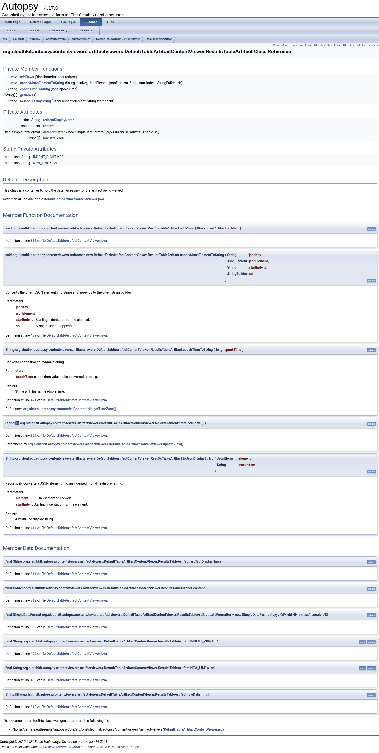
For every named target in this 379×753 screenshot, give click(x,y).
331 (33, 241)
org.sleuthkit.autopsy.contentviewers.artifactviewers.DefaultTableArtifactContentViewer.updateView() (105, 444)
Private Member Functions (288, 45)
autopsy (35, 38)
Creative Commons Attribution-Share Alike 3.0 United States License (92, 747)
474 (33, 400)
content (49, 126)
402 (33, 654)
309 (33, 627)
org (5, 38)
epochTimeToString (35, 89)
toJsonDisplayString (35, 101)
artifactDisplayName (58, 120)
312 (33, 600)
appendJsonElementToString (42, 83)
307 (31, 199)
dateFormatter (54, 132)
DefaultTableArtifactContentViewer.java (74, 199)
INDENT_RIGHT (44, 157)
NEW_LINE (41, 163)
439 (33, 335)
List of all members (367, 45)
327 (33, 435)
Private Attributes (315, 45)
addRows (27, 77)
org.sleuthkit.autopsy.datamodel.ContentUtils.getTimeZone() (69, 409)
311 (33, 574)
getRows (26, 95)
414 (33, 528)
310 (33, 707)
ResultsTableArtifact (159, 38)
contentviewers (56, 38)
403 (33, 680)
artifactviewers (81, 38)
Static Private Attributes (340, 45)
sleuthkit (18, 38)
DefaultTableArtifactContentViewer (118, 38)
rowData (49, 138)
